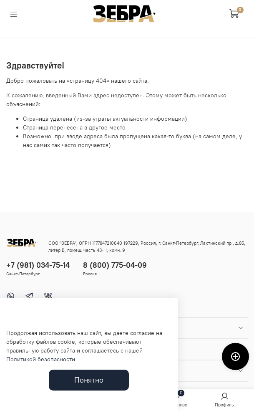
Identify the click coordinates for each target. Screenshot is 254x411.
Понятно (88, 380)
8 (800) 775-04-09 (115, 265)
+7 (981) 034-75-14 (38, 265)
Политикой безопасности (40, 359)
